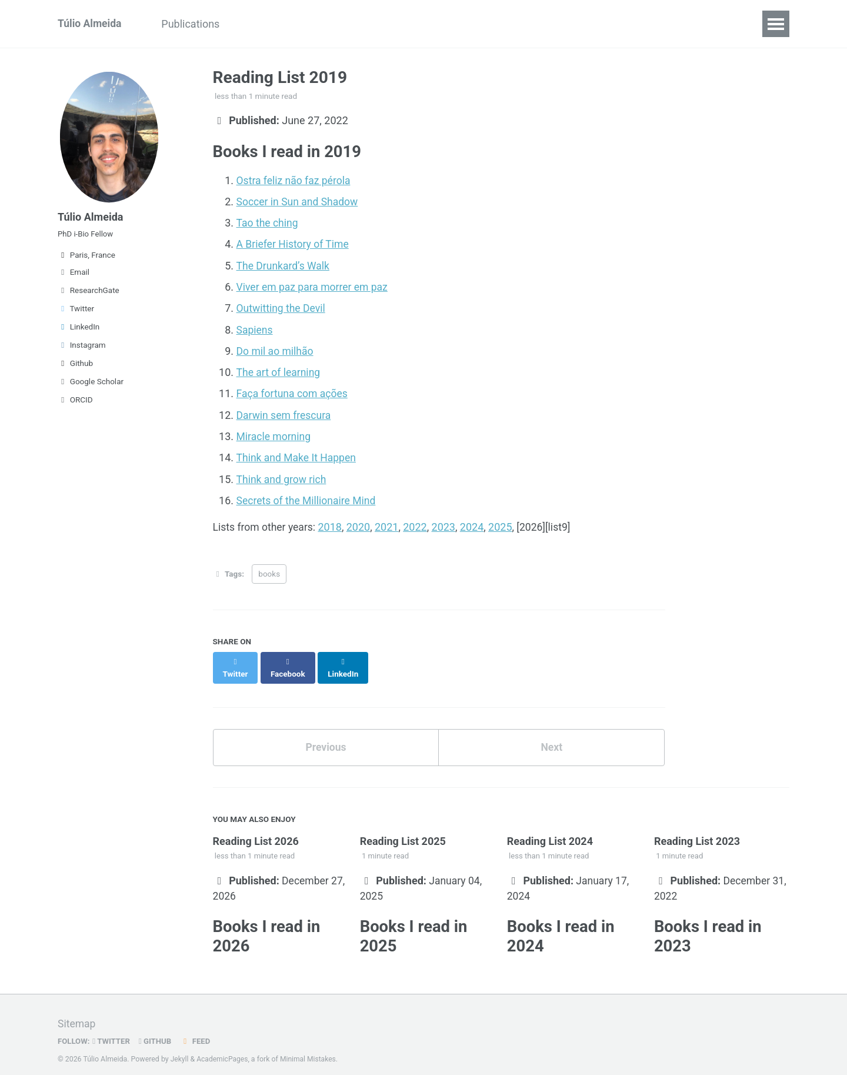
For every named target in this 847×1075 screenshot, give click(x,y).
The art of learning (279, 371)
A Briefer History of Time (294, 244)
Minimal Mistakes (310, 1048)
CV (338, 24)
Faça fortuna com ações (293, 392)
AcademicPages (223, 1048)
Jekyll (180, 1048)
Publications (194, 24)
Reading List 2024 (550, 828)
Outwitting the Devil (282, 307)
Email (73, 275)
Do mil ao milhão (276, 350)
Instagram (82, 348)
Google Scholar (91, 385)
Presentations (278, 24)
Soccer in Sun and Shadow (298, 201)
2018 (332, 524)
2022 (418, 524)
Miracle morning (274, 434)
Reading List (455, 24)
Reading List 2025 (403, 828)
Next (552, 733)
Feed (198, 1030)
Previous (325, 733)
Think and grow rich (282, 477)
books (269, 572)
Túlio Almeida (90, 24)
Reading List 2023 (697, 828)
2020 (361, 524)
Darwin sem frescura (285, 413)
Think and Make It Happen (297, 456)
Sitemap (77, 1013)
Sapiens (255, 328)
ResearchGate (88, 293)
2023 (446, 524)
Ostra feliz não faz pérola (295, 180)
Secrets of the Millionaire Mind (307, 498)
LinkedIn (78, 330)
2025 (503, 524)
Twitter (76, 312)
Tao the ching (268, 223)
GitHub (157, 1030)
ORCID (75, 403)
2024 (475, 524)
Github (75, 366)
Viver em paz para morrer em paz (314, 286)
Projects (385, 24)
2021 (389, 524)
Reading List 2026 (256, 828)
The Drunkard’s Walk (284, 265)
